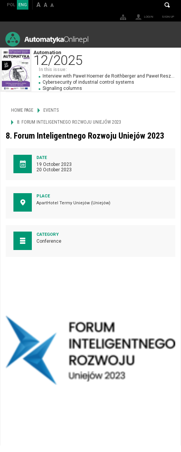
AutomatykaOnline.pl (46, 39)
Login (148, 16)
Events (51, 110)
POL (11, 4)
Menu (168, 39)
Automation (107, 57)
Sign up (168, 16)
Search (167, 5)
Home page (22, 110)
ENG (22, 4)
